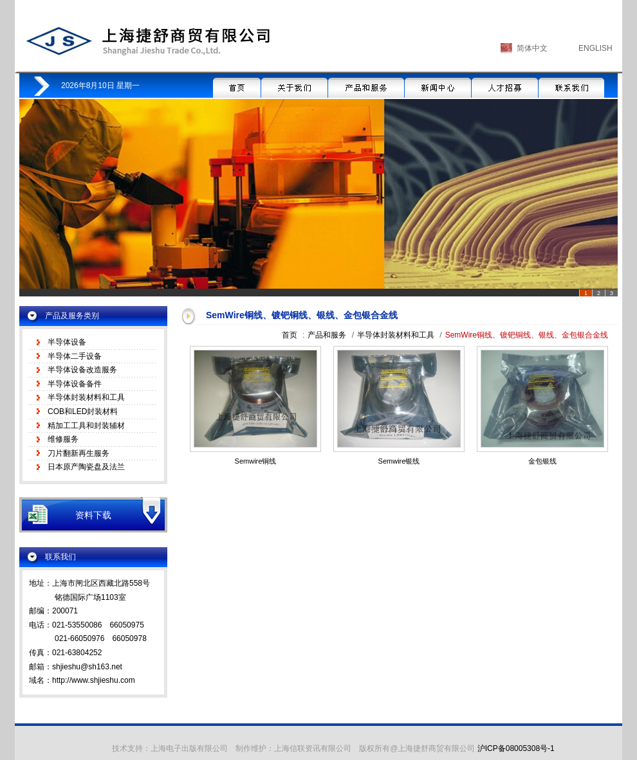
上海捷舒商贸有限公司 (147, 41)
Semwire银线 (399, 461)
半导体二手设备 (75, 356)
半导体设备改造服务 (82, 369)
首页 (237, 85)
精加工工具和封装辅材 (86, 425)
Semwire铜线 (256, 461)
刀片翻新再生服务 (78, 453)
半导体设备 (67, 342)
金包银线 (542, 461)
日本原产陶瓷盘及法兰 (86, 466)
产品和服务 (366, 85)
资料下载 (93, 515)
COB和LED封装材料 (83, 411)
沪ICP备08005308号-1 (516, 748)
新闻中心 (438, 85)
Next (601, 200)
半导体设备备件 (75, 383)
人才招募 (505, 85)
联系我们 (571, 85)
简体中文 (532, 48)
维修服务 (63, 439)
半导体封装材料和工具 (86, 397)
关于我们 (294, 85)
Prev (36, 200)
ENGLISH (595, 48)
